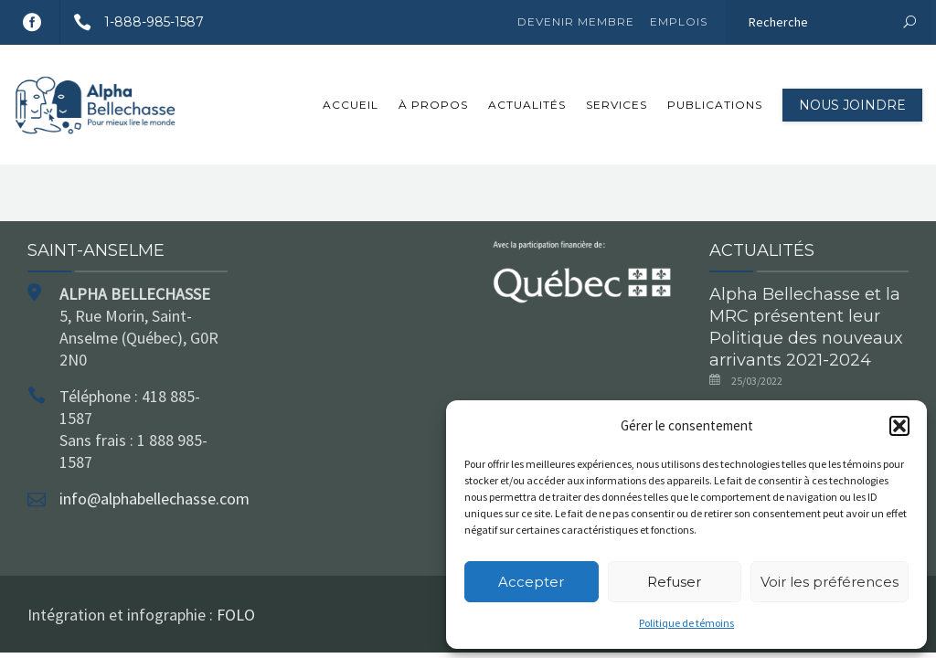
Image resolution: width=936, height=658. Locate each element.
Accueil (350, 104)
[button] (899, 426)
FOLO (236, 614)
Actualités (527, 104)
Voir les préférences (829, 581)
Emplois (678, 21)
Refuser (674, 581)
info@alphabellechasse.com (154, 498)
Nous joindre (852, 105)
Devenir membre (575, 21)
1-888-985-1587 (132, 22)
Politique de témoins (686, 623)
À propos (433, 104)
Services (616, 104)
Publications (714, 104)
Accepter (531, 581)
